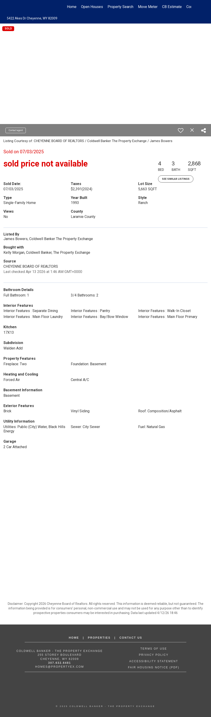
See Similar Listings (176, 178)
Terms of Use (153, 648)
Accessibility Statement (153, 661)
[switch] (180, 130)
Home (71, 7)
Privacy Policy (154, 654)
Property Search (120, 7)
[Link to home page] (22, 7)
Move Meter (148, 7)
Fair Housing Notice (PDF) (153, 667)
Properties (99, 637)
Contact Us (130, 637)
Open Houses (92, 7)
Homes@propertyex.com (59, 666)
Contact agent (15, 130)
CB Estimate (172, 7)
